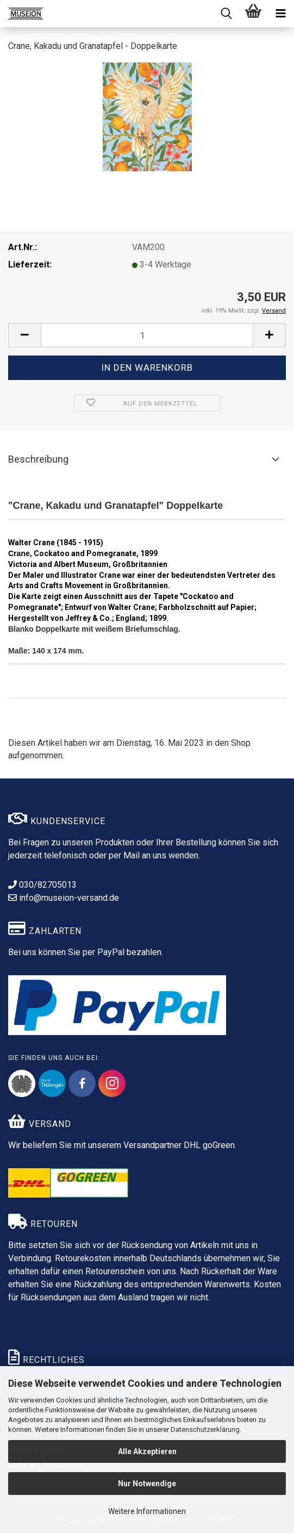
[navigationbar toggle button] (280, 13)
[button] (24, 335)
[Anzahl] (147, 335)
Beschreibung (38, 459)
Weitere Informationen (147, 1511)
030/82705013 (42, 885)
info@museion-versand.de (63, 898)
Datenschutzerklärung (205, 1429)
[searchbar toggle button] (226, 13)
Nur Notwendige (147, 1483)
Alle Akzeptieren (147, 1451)
